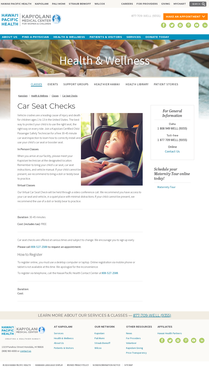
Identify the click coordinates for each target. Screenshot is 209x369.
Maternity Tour (166, 187)
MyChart (180, 3)
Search (196, 3)
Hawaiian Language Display (49, 365)
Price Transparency (136, 352)
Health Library (137, 84)
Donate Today (157, 37)
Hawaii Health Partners (169, 333)
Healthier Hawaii (107, 84)
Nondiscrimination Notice (106, 365)
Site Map (128, 365)
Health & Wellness (69, 37)
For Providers (147, 3)
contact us (25, 351)
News (129, 333)
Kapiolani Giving (134, 348)
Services (133, 37)
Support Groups (76, 84)
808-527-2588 (39, 247)
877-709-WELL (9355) (152, 315)
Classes (36, 84)
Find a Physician (35, 37)
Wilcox (100, 3)
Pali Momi (58, 3)
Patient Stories (166, 84)
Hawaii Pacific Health (16, 3)
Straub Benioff (80, 3)
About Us (9, 37)
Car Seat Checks (69, 95)
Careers (127, 3)
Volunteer (131, 343)
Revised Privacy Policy (78, 365)
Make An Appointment (183, 16)
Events (53, 84)
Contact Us (172, 151)
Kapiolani (42, 3)
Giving (165, 3)
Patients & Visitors (106, 37)
